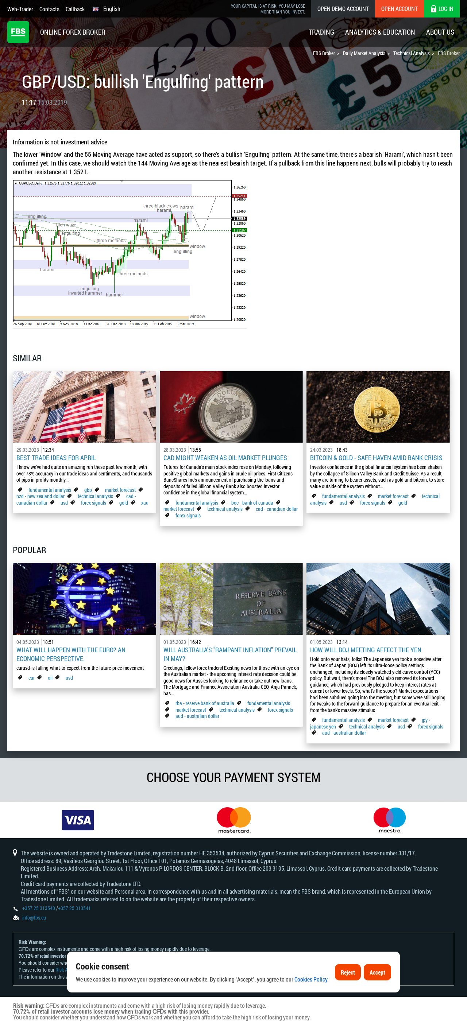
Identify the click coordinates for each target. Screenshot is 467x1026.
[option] (78, 820)
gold (123, 502)
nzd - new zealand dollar (40, 496)
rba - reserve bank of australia (205, 703)
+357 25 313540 (38, 908)
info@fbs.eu (34, 917)
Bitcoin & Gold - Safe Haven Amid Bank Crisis (376, 457)
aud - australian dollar (197, 715)
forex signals (93, 502)
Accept (377, 972)
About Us (440, 31)
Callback (75, 9)
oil (50, 677)
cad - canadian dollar (277, 508)
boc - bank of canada (252, 502)
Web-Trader (20, 9)
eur (31, 677)
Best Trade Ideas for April (56, 457)
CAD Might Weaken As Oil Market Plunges (225, 457)
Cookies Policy (310, 979)
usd (64, 502)
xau (144, 502)
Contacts (49, 9)
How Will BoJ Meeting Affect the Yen (365, 649)
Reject (348, 972)
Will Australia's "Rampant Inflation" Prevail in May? (230, 654)
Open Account (399, 8)
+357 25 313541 (74, 908)
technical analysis (95, 496)
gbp (88, 489)
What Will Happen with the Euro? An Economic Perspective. (71, 654)
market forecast (120, 489)
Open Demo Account (343, 8)
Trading (321, 31)
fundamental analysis (49, 489)
